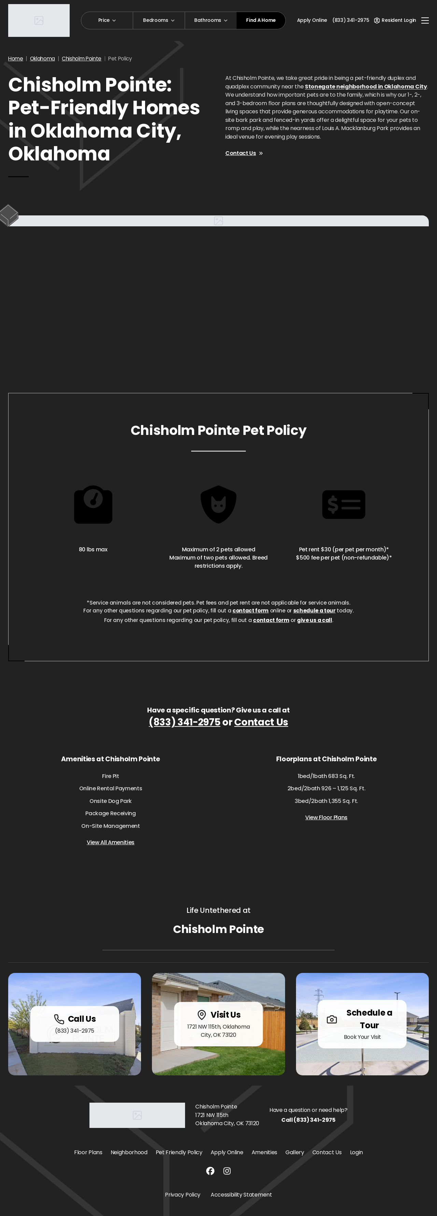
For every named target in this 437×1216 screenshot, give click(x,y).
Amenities (264, 1152)
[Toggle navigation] (425, 20)
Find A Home (261, 20)
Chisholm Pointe (81, 58)
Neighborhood (129, 1152)
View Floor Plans (326, 817)
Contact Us (244, 153)
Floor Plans (88, 1152)
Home (15, 58)
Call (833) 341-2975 (308, 1120)
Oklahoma (42, 58)
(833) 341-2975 (185, 722)
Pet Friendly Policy (179, 1152)
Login (356, 1152)
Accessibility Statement (241, 1195)
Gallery (294, 1152)
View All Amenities (111, 842)
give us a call (314, 620)
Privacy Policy (182, 1195)
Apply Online (312, 20)
